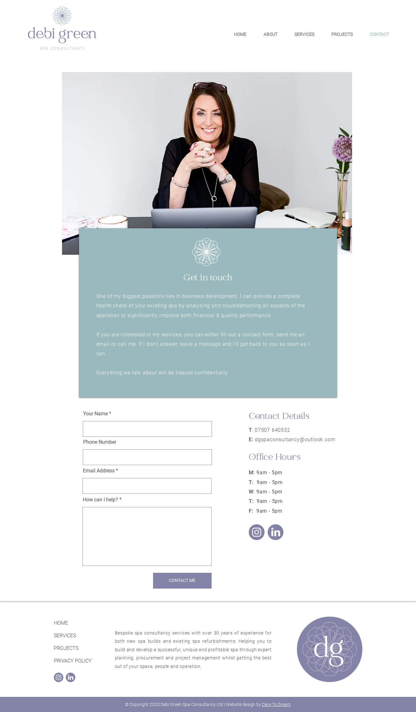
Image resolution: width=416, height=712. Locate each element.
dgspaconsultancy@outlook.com (295, 439)
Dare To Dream (276, 704)
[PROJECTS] (76, 648)
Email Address (99, 470)
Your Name (95, 413)
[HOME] (76, 623)
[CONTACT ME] (182, 581)
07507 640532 (272, 430)
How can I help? (100, 499)
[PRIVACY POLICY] (76, 661)
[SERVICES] (76, 636)
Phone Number (99, 442)
